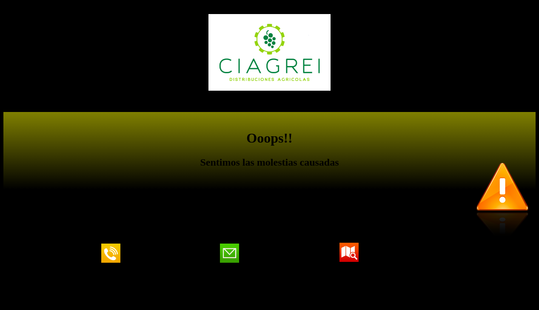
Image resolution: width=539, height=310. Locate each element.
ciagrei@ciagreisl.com (277, 253)
